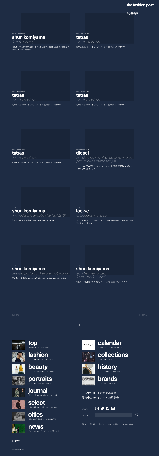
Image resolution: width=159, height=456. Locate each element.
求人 (109, 424)
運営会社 (84, 424)
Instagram (97, 408)
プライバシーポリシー (128, 424)
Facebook (107, 408)
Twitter (102, 408)
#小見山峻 (132, 13)
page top (16, 440)
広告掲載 (92, 424)
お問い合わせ (102, 424)
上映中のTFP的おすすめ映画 (99, 393)
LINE (113, 408)
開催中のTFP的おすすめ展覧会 (100, 397)
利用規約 (116, 424)
